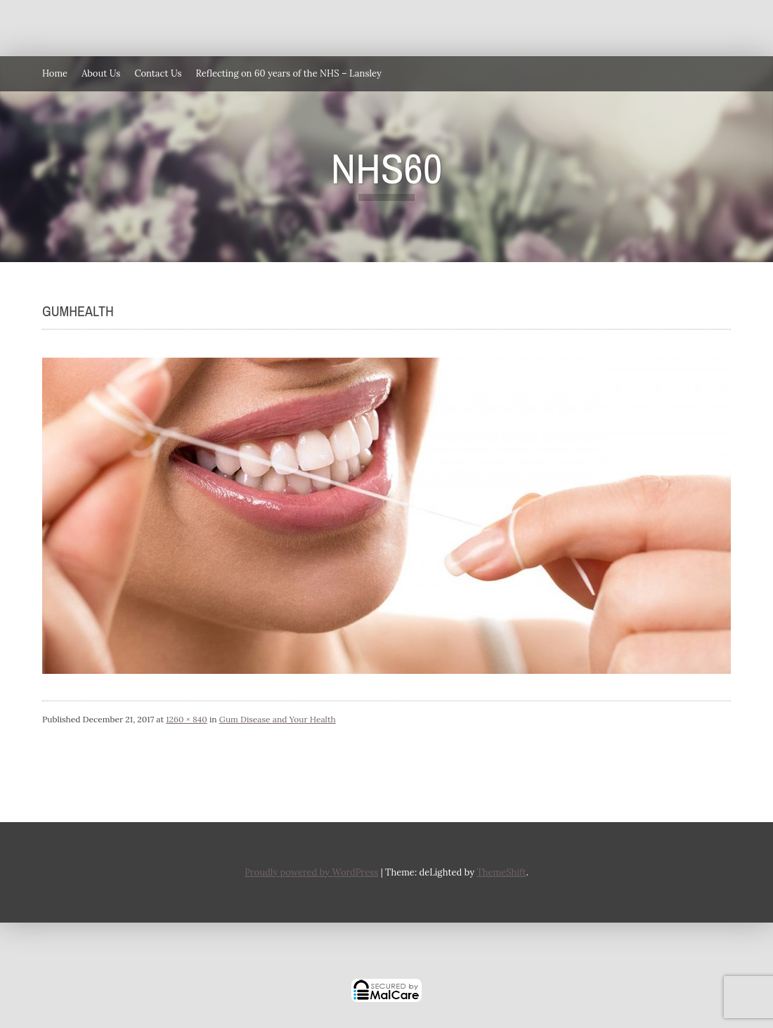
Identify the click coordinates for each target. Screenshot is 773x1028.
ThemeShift (501, 872)
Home (54, 73)
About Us (101, 73)
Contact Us (157, 73)
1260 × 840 (186, 719)
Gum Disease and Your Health (277, 719)
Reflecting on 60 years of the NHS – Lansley (289, 73)
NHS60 (387, 168)
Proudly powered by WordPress (311, 872)
